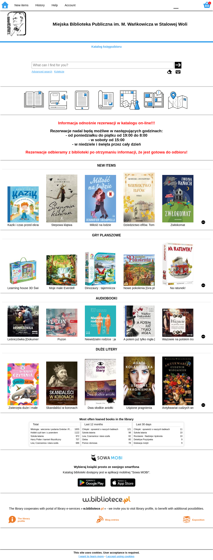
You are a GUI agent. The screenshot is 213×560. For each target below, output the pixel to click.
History (40, 5)
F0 (176, 4)
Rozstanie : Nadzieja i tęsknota (148, 436)
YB (158, 4)
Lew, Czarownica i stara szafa (44, 443)
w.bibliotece (93, 508)
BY (166, 4)
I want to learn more (91, 556)
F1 (183, 4)
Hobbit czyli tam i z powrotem (44, 433)
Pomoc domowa (89, 443)
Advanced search (42, 71)
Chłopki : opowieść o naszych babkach (100, 429)
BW (149, 4)
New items (21, 5)
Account (70, 5)
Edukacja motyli (141, 443)
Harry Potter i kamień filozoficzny (46, 439)
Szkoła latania (37, 436)
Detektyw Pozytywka (143, 439)
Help (55, 5)
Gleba (85, 439)
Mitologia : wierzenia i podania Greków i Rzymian (53, 429)
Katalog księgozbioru (106, 46)
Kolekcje (59, 71)
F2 (193, 4)
